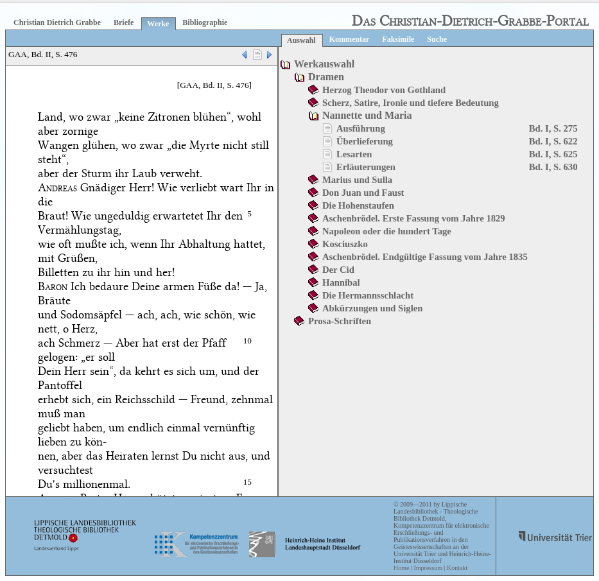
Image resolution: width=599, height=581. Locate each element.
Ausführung (360, 128)
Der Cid (338, 269)
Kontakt (457, 567)
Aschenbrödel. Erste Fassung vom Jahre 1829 (413, 218)
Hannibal (341, 282)
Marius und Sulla (357, 180)
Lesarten (354, 154)
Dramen (326, 76)
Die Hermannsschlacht (367, 295)
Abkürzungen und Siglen (372, 308)
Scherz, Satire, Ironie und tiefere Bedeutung (410, 103)
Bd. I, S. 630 (553, 167)
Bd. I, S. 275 (553, 128)
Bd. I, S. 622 (553, 141)
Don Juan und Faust (363, 192)
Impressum (427, 567)
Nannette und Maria (367, 115)
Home (401, 567)
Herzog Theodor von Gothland (384, 90)
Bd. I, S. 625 (553, 154)
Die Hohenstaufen (358, 205)
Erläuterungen (365, 167)
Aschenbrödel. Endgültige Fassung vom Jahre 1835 (425, 257)
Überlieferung (364, 141)
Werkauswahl (324, 63)
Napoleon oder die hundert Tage (386, 231)
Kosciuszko (345, 244)
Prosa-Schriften (339, 321)
